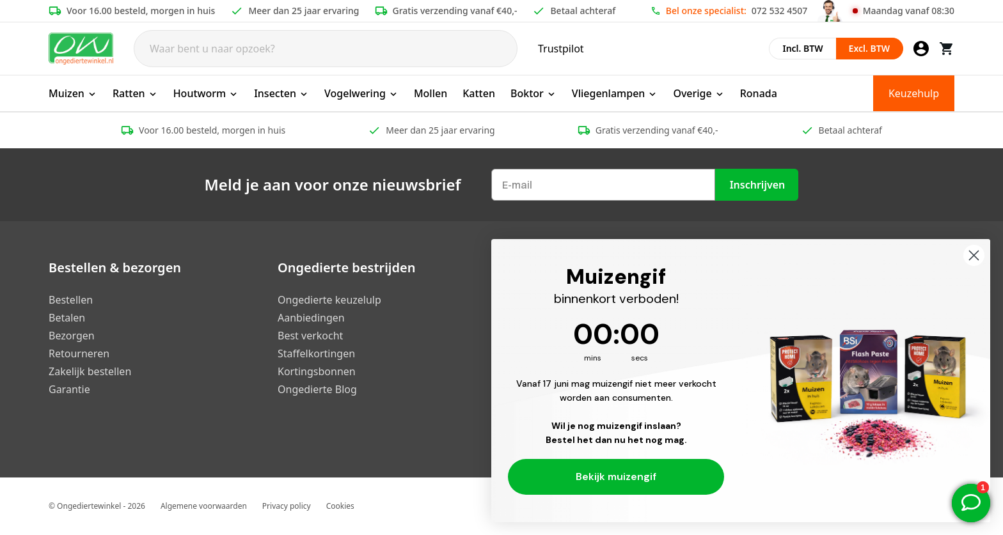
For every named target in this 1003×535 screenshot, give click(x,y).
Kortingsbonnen (317, 371)
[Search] (325, 48)
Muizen (73, 93)
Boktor (533, 93)
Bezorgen (72, 336)
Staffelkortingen (316, 353)
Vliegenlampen (615, 93)
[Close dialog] (974, 255)
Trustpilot (561, 49)
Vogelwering (361, 93)
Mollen (430, 93)
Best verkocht (310, 336)
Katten (478, 93)
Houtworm (206, 93)
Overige (698, 93)
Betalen (67, 318)
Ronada (758, 93)
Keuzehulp (913, 93)
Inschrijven (758, 185)
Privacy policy (286, 505)
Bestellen (71, 300)
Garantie (69, 389)
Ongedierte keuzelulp (329, 300)
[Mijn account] (921, 48)
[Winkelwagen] (946, 48)
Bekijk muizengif (616, 476)
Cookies (340, 505)
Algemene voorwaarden (204, 505)
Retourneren (79, 353)
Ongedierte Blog (317, 389)
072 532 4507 (779, 10)
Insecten (281, 93)
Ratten (135, 93)
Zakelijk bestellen (90, 371)
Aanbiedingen (311, 318)
